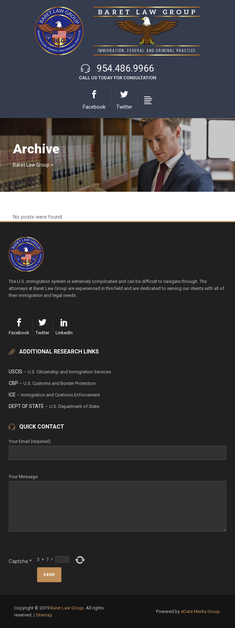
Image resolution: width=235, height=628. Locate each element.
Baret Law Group (31, 164)
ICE (12, 394)
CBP (13, 383)
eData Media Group (200, 611)
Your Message (117, 481)
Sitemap (44, 615)
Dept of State (26, 406)
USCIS (15, 371)
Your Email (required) (117, 447)
